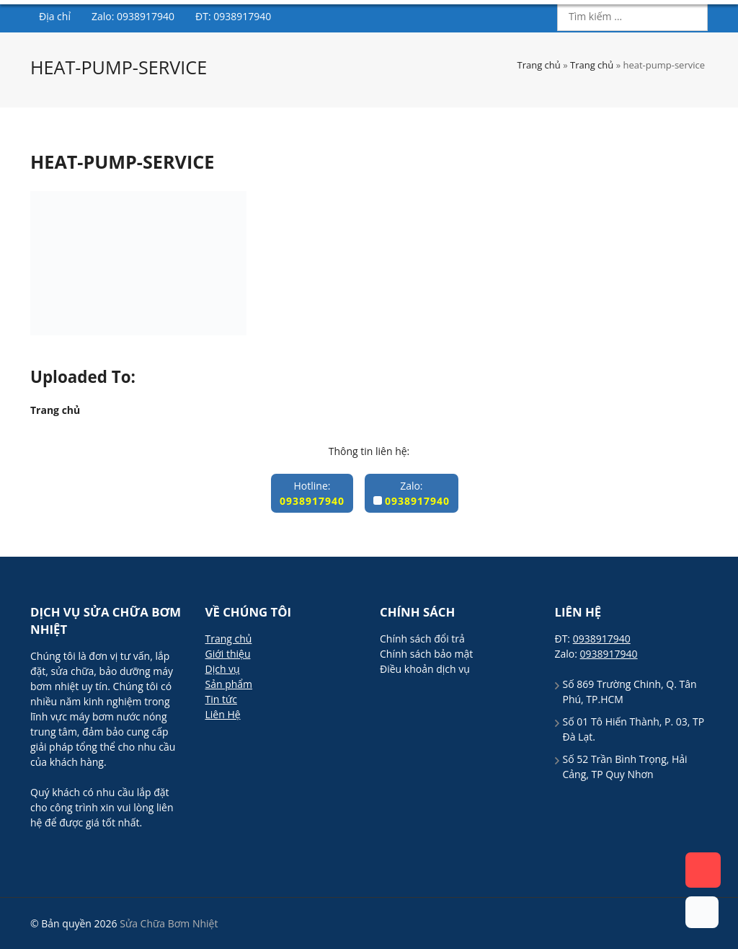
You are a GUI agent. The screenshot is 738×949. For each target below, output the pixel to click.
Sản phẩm (440, 56)
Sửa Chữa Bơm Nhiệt (128, 24)
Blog (517, 56)
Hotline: (312, 493)
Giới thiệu (298, 56)
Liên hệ (575, 56)
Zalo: (411, 493)
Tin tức (221, 699)
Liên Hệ (223, 714)
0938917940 (659, 54)
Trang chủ (222, 56)
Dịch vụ (369, 56)
